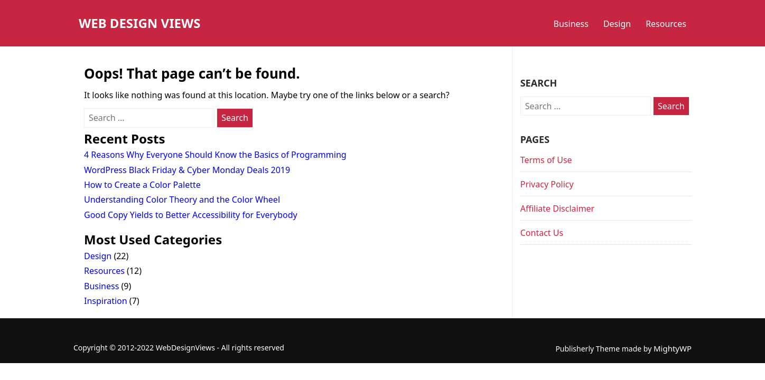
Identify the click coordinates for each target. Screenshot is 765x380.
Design (617, 24)
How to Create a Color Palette (142, 185)
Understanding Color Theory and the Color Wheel (182, 199)
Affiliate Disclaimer (557, 208)
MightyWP (673, 348)
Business (571, 24)
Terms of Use (546, 160)
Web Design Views (139, 23)
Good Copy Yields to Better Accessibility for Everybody (190, 215)
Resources (666, 24)
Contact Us (541, 233)
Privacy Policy (547, 184)
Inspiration (105, 301)
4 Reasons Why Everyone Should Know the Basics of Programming (215, 154)
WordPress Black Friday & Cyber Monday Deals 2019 (187, 170)
